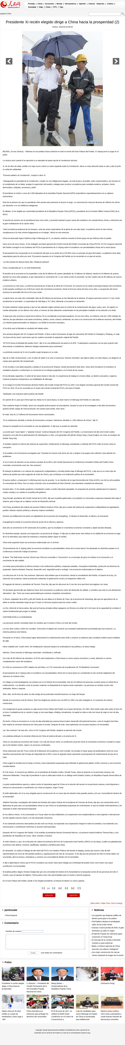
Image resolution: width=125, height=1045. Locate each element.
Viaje (41, 7)
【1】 (43, 888)
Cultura (110, 4)
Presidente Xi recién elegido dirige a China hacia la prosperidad (13, 986)
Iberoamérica (70, 4)
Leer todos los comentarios (51, 953)
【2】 (48, 888)
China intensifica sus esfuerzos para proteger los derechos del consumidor (37, 1014)
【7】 (79, 888)
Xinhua (55, 27)
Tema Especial (11, 915)
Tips (61, 7)
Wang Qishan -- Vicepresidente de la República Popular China (61, 986)
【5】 (66, 888)
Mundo (59, 4)
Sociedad (32, 7)
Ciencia (92, 4)
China (39, 4)
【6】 (72, 888)
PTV (55, 7)
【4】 (60, 888)
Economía (49, 4)
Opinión (82, 4)
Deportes (100, 4)
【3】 (53, 888)
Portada (31, 4)
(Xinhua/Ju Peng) (108, 983)
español (2, 14)
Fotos (48, 7)
